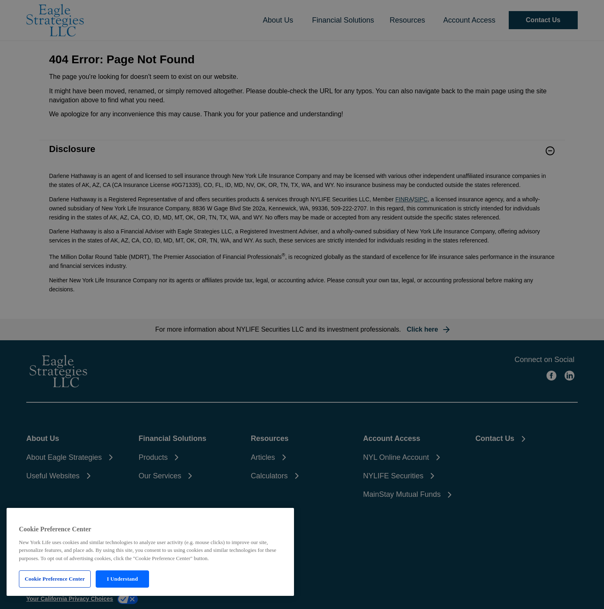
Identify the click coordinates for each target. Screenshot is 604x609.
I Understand (122, 579)
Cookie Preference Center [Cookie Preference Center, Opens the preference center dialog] (55, 579)
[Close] (281, 517)
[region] (150, 552)
